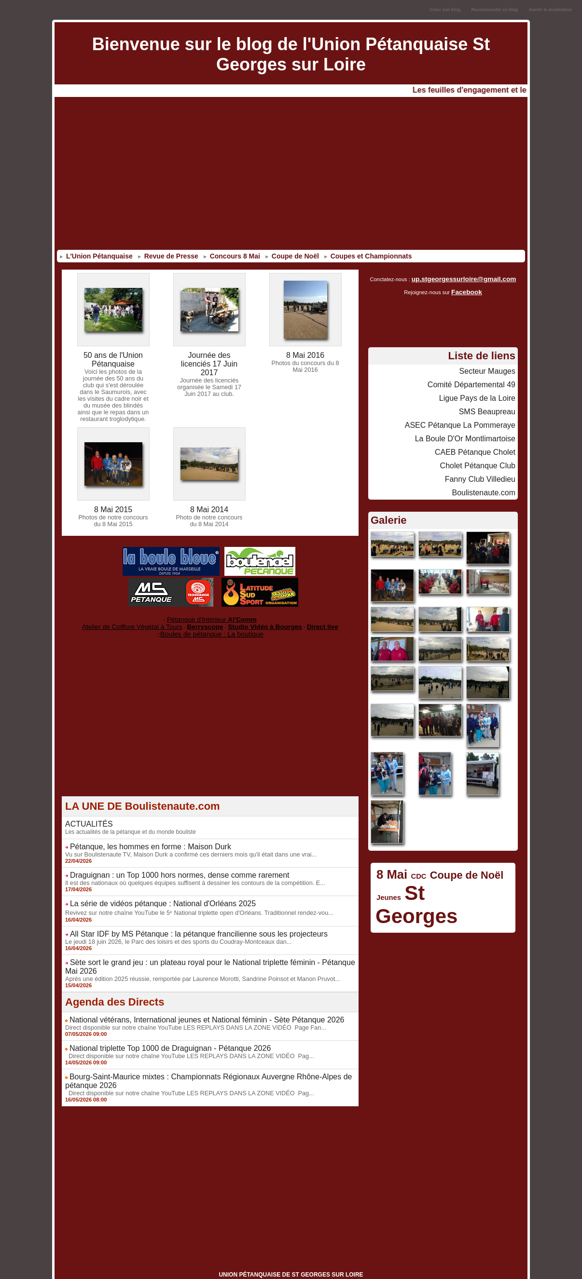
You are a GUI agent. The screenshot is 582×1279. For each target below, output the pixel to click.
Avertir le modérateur (550, 9)
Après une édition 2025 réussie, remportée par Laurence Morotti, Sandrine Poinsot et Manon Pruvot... (195, 957)
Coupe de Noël (292, 256)
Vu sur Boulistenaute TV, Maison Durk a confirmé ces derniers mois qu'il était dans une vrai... (184, 846)
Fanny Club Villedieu (484, 468)
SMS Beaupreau (490, 405)
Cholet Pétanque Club (482, 456)
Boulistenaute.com (487, 481)
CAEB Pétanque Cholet (480, 443)
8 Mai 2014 (209, 507)
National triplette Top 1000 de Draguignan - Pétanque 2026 (157, 1026)
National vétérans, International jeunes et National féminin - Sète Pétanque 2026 (189, 998)
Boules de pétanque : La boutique (212, 628)
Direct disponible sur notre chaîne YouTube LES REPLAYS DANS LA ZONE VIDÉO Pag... (183, 1033)
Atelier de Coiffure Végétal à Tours (146, 622)
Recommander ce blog (494, 9)
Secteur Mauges (490, 368)
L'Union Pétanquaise (96, 256)
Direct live (302, 622)
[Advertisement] (291, 175)
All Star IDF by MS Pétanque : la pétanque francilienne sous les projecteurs (182, 923)
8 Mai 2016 (305, 355)
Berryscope (206, 622)
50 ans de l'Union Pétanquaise (113, 359)
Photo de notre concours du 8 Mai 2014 (209, 518)
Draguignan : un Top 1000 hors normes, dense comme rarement (166, 867)
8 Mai (389, 861)
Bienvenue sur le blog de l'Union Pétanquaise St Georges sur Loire (291, 54)
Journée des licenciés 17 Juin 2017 (209, 359)
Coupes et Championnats (368, 256)
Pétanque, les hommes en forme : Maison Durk (140, 839)
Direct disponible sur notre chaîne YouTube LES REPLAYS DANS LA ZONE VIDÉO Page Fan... (189, 1005)
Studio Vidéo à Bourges (255, 622)
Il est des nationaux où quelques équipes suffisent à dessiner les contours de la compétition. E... (188, 874)
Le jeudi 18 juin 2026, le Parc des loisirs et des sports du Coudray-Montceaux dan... (172, 930)
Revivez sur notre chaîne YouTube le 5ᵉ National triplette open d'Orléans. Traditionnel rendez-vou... (192, 902)
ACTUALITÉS (86, 817)
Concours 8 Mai (231, 256)
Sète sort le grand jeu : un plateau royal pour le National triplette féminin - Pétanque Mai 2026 (209, 950)
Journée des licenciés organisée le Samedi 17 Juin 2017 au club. (209, 377)
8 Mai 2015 (113, 507)
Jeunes (387, 881)
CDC (412, 862)
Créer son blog (445, 9)
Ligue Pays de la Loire (481, 393)
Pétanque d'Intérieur (212, 616)
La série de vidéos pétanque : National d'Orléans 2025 (151, 894)
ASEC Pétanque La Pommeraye (466, 418)
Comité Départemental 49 (476, 380)
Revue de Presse (168, 256)
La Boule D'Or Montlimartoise (471, 431)
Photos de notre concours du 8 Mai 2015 (113, 518)
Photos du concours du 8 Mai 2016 (305, 365)
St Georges (447, 877)
